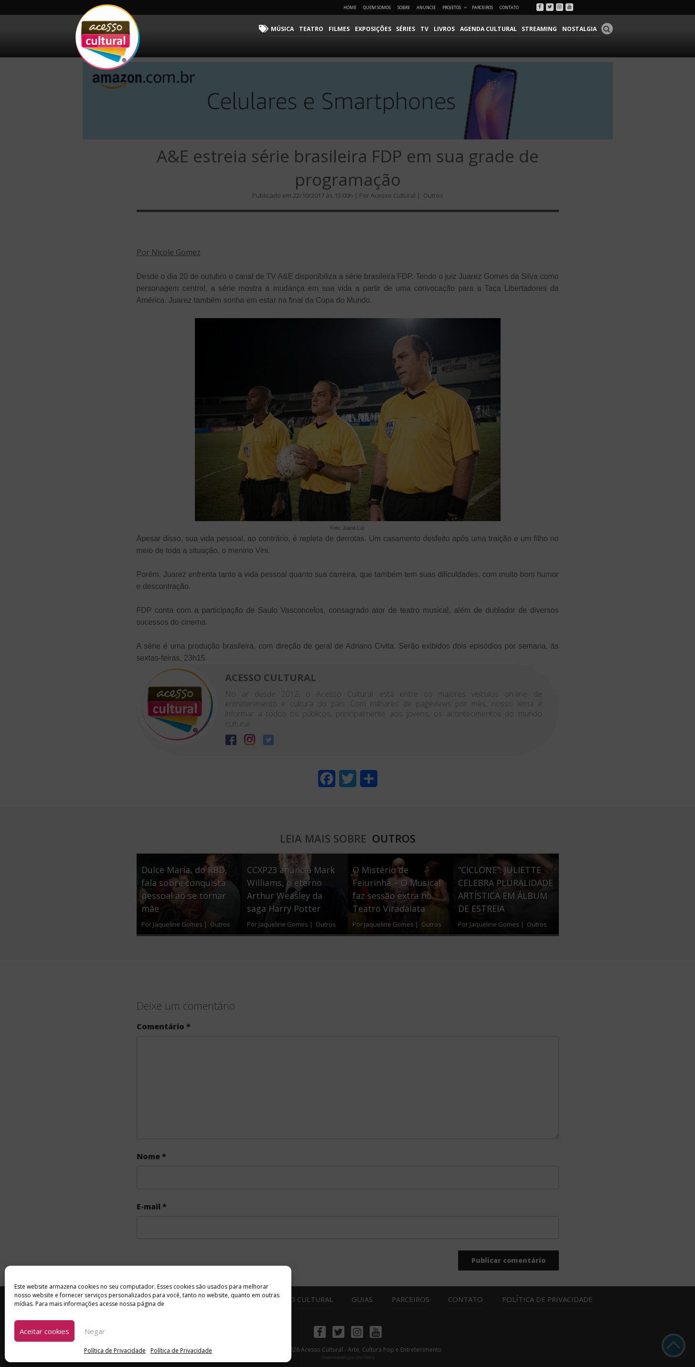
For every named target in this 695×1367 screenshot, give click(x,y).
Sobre (403, 7)
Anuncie (426, 7)
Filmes (344, 29)
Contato (509, 7)
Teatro (318, 29)
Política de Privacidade (115, 1350)
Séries (410, 29)
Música (290, 29)
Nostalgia (580, 29)
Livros (447, 29)
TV (428, 29)
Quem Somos (377, 7)
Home (349, 7)
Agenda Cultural (491, 29)
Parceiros (482, 7)
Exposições (378, 29)
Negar (95, 1331)
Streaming (541, 29)
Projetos (455, 7)
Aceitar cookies (44, 1331)
